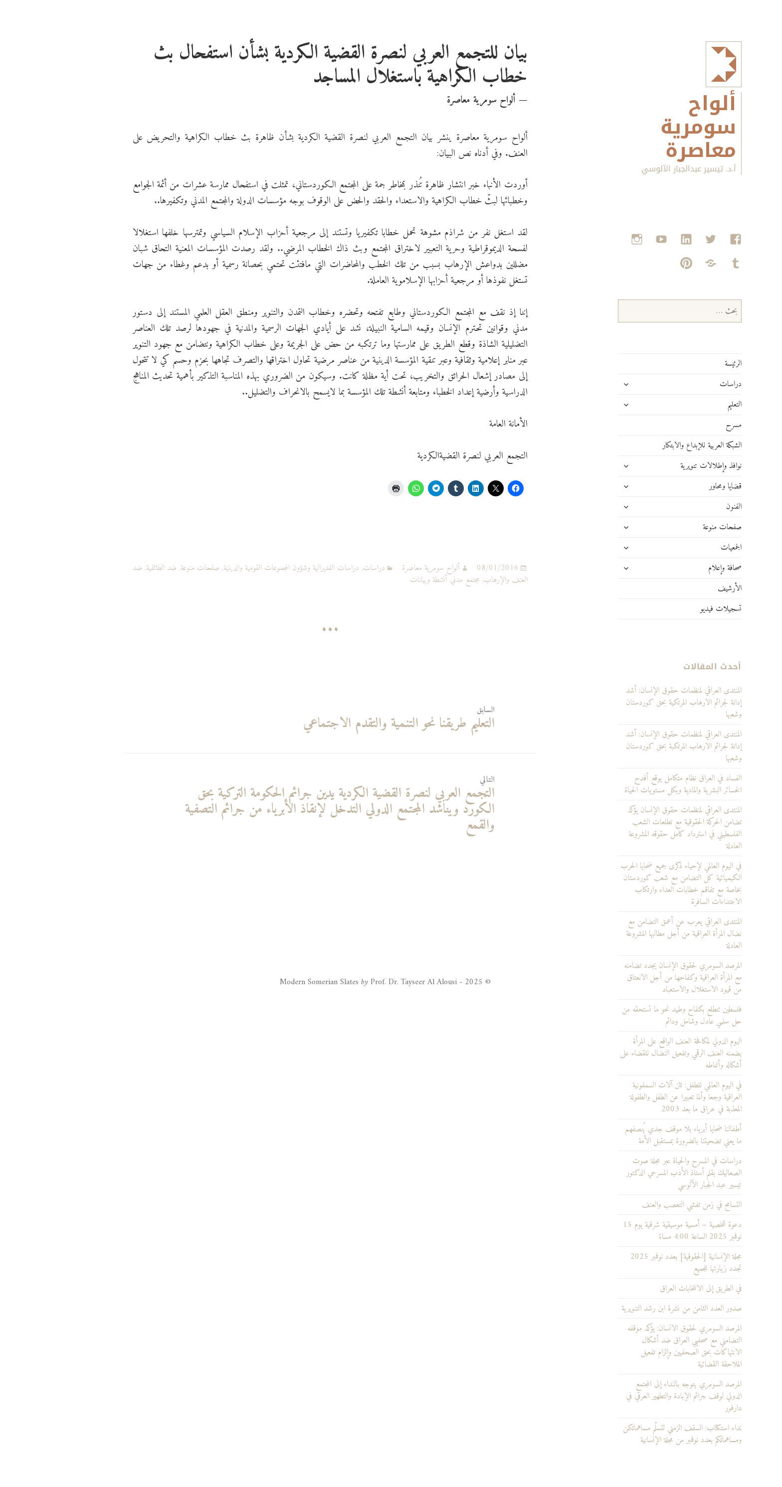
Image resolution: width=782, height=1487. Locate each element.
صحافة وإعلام (683, 568)
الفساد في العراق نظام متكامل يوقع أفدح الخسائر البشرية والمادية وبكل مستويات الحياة (641, 784)
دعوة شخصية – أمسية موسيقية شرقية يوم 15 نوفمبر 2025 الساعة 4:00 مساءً (640, 1231)
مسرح (692, 425)
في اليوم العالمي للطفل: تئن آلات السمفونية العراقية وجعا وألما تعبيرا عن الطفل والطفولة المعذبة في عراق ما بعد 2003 (644, 1097)
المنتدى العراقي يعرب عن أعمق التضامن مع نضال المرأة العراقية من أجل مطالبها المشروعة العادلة (642, 934)
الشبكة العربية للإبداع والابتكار (660, 445)
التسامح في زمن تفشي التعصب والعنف (650, 1205)
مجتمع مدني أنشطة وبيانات (403, 580)
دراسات (689, 384)
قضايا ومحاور (683, 486)
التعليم (692, 405)
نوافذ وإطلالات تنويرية (669, 466)
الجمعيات (689, 548)
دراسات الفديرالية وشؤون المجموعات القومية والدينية (249, 568)
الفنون (692, 507)
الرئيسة (691, 364)
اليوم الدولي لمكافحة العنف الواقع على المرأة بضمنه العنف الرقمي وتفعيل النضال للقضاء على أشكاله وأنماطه (639, 1053)
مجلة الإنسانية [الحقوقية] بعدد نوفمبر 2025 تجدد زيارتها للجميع (644, 1263)
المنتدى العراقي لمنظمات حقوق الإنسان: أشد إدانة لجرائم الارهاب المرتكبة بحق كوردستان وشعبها (642, 746)
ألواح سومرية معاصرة (656, 127)
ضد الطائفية (119, 568)
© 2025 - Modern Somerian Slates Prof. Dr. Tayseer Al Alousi (343, 982)
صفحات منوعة (680, 527)
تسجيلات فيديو (679, 609)
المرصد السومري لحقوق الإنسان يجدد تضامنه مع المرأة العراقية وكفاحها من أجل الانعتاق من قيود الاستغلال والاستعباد (641, 978)
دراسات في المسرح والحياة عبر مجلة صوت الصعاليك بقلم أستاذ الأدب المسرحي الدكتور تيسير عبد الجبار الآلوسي (642, 1173)
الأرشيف (688, 588)
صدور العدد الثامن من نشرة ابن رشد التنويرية (640, 1309)
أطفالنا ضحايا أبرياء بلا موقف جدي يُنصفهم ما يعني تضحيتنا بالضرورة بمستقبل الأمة (641, 1135)
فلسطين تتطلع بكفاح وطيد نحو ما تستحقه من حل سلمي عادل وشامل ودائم (640, 1016)
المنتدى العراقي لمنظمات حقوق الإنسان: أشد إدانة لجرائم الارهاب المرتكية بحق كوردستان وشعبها (642, 703)
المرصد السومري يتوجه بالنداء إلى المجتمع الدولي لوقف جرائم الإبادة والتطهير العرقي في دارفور (642, 1396)
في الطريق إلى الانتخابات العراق (659, 1289)
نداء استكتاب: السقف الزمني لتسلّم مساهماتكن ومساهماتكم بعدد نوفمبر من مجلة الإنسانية (640, 1434)
